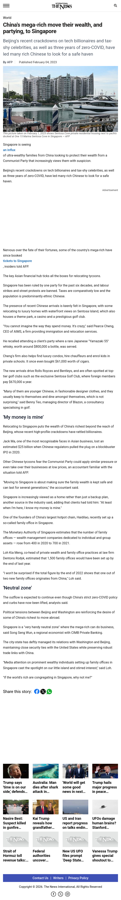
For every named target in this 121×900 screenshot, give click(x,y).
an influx (9, 150)
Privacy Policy (78, 878)
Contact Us (40, 878)
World (7, 18)
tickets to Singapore (17, 261)
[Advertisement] (61, 217)
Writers (58, 878)
